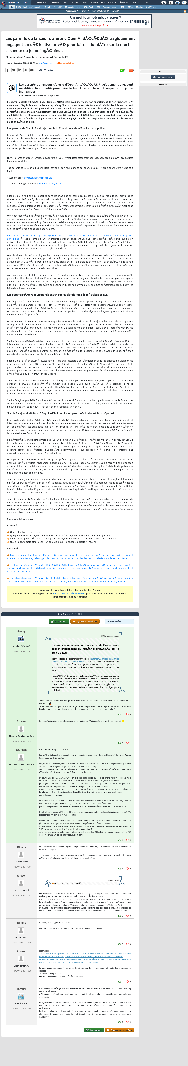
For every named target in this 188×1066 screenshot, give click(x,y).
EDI (98, 7)
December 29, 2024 (50, 183)
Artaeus (21, 721)
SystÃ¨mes (151, 7)
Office (130, 7)
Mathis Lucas (45, 63)
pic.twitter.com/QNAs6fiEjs (36, 177)
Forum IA (85, 11)
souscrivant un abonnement (69, 593)
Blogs (74, 2)
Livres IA (115, 11)
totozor (21, 875)
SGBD (122, 7)
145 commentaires (65, 63)
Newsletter (98, 2)
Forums (41, 2)
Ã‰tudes (124, 2)
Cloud (47, 7)
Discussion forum (163, 77)
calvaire (21, 988)
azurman (21, 749)
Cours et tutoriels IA (100, 11)
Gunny (21, 631)
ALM (60, 7)
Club (145, 2)
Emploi (112, 2)
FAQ (66, 2)
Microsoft (69, 7)
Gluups (21, 847)
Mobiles (139, 7)
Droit (136, 2)
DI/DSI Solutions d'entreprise (29, 7)
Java (78, 7)
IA (54, 7)
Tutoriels (55, 2)
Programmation (109, 7)
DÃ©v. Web (88, 7)
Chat (84, 2)
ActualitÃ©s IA (72, 11)
